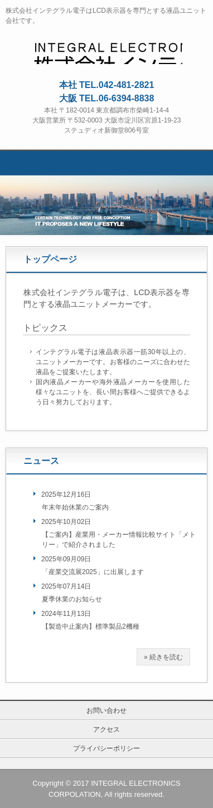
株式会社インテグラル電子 (106, 49)
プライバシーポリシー (106, 748)
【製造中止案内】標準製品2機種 (90, 626)
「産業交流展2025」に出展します (93, 572)
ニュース (41, 461)
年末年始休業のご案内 (75, 507)
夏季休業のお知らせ (72, 599)
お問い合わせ (106, 710)
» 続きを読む (163, 657)
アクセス (106, 729)
